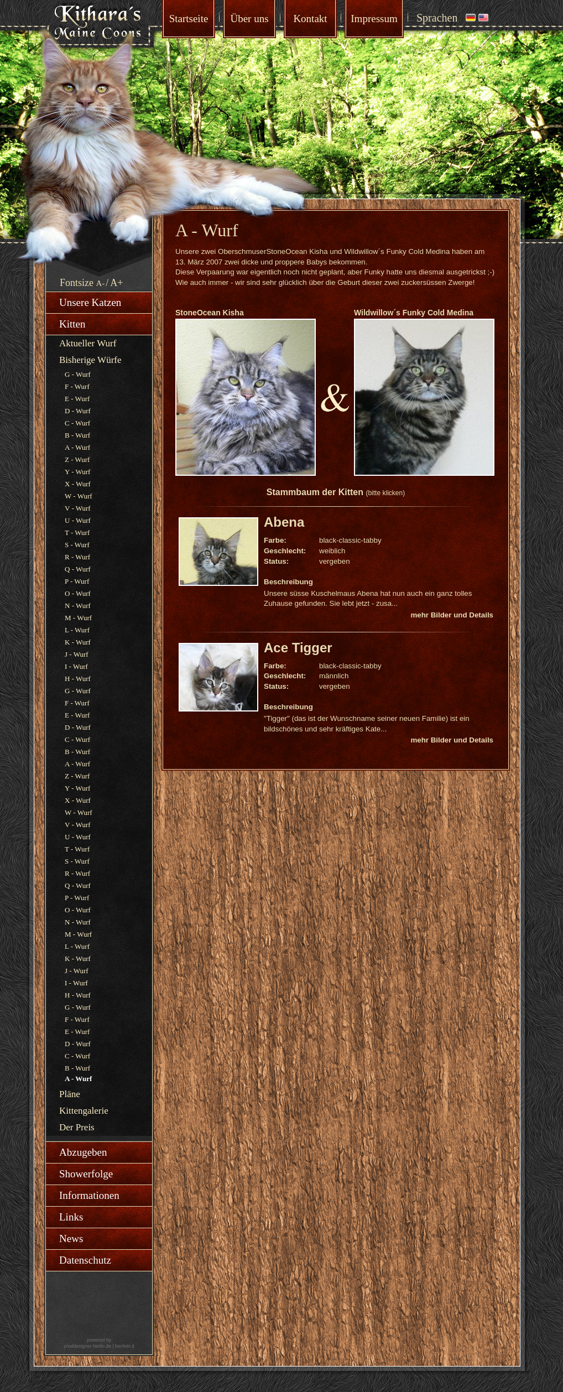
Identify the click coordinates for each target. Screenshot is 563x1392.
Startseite (188, 18)
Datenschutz (85, 1260)
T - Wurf (77, 532)
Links (71, 1217)
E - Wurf (77, 398)
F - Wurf (77, 386)
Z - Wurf (77, 459)
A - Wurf (77, 447)
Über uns (249, 18)
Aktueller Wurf (87, 343)
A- (100, 283)
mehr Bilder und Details (451, 615)
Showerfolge (86, 1174)
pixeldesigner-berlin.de (87, 1346)
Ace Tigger (298, 647)
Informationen (89, 1195)
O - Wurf (78, 593)
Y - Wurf (77, 472)
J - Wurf (76, 654)
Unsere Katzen (90, 302)
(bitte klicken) (385, 493)
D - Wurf (78, 411)
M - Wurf (78, 618)
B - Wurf (77, 435)
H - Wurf (78, 678)
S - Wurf (77, 545)
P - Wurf (77, 581)
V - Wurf (78, 508)
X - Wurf (78, 484)
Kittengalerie (83, 1110)
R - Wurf (77, 557)
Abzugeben (83, 1152)
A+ (116, 282)
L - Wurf (77, 630)
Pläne (69, 1094)
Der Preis (77, 1127)
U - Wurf (78, 520)
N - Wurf (78, 605)
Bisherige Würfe (90, 360)
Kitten (72, 324)
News (71, 1238)
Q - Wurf (78, 569)
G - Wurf (78, 374)
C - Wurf (77, 423)
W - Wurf (78, 496)
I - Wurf (76, 666)
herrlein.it (124, 1346)
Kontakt (310, 18)
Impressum (374, 18)
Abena (284, 522)
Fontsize (76, 282)
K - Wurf (78, 642)
